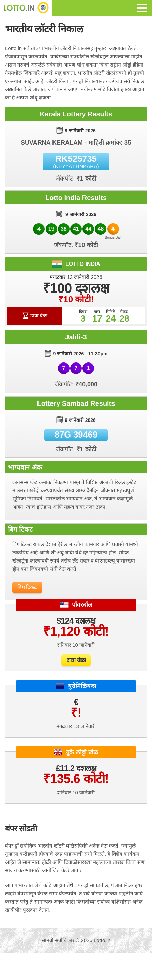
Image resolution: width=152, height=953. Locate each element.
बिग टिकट (27, 587)
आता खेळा (76, 660)
